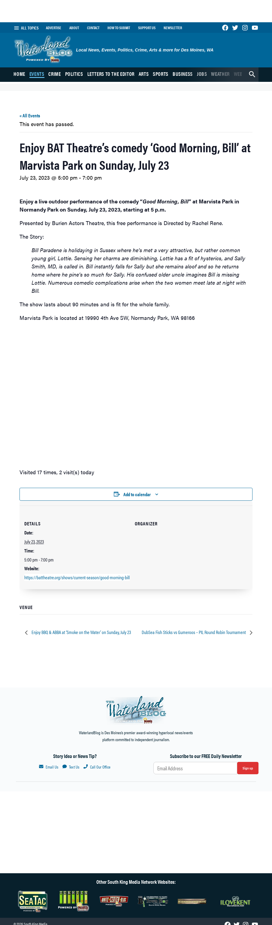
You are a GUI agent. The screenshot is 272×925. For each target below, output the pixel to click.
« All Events (30, 115)
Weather (220, 73)
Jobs (202, 73)
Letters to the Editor (110, 73)
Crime (54, 73)
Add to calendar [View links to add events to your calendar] (137, 494)
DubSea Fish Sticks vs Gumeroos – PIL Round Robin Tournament (194, 632)
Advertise (53, 27)
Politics (74, 73)
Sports (160, 73)
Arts (144, 73)
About (74, 27)
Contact (93, 27)
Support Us (147, 27)
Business (183, 73)
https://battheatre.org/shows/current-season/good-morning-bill (77, 577)
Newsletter (173, 27)
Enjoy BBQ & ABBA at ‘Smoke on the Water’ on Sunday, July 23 (81, 632)
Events (36, 73)
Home (19, 73)
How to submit (118, 27)
